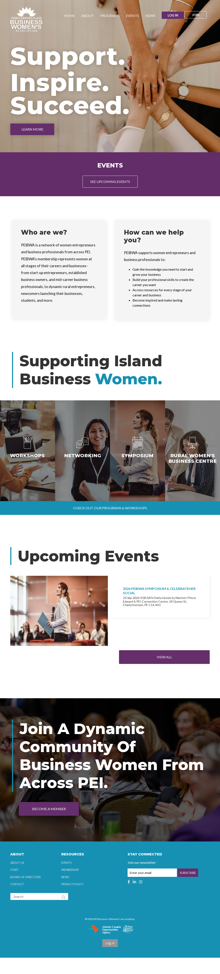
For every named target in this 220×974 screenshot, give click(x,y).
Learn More (32, 129)
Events (66, 879)
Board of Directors (25, 893)
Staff (14, 886)
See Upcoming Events (110, 181)
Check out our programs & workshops (110, 524)
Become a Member (49, 825)
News (65, 893)
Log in (172, 15)
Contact (17, 900)
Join (198, 15)
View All (179, 673)
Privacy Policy (72, 900)
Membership (70, 886)
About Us (17, 879)
